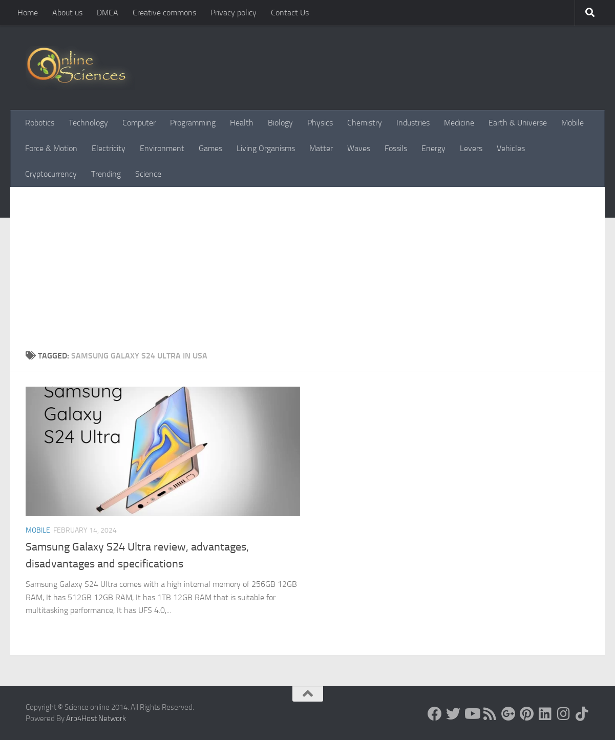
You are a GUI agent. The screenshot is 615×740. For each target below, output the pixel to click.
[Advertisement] (307, 273)
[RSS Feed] (490, 714)
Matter (321, 148)
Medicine (459, 123)
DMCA (107, 12)
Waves (358, 148)
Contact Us (290, 12)
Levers (471, 148)
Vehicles (511, 148)
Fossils (396, 148)
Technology (88, 123)
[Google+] (508, 714)
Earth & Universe (518, 123)
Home (27, 12)
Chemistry (364, 123)
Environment (162, 148)
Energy (433, 148)
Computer (139, 123)
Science (148, 174)
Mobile (572, 123)
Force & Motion (51, 148)
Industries (413, 123)
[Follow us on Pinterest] (527, 714)
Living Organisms (266, 148)
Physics (320, 123)
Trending (106, 174)
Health (241, 123)
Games (210, 148)
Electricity (108, 148)
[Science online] (435, 714)
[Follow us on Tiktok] (582, 714)
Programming (193, 123)
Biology (280, 123)
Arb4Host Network (96, 718)
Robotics (39, 123)
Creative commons (164, 12)
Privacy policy (233, 12)
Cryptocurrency (51, 174)
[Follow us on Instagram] (564, 714)
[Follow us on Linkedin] (545, 714)
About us (67, 12)
